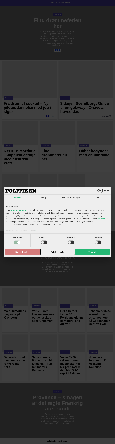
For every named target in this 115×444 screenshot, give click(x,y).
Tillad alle (92, 252)
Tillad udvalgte (57, 252)
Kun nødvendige (22, 252)
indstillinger (103, 219)
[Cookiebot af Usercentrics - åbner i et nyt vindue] (99, 191)
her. (37, 230)
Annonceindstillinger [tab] (71, 198)
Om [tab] (97, 198)
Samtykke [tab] (17, 198)
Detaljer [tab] (44, 198)
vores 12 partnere (18, 210)
